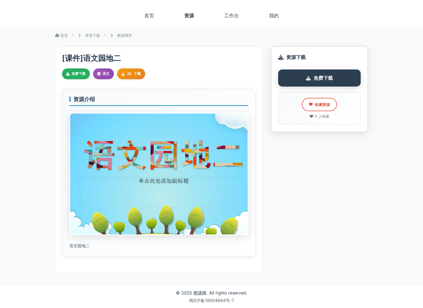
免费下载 (319, 78)
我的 (274, 15)
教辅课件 (124, 35)
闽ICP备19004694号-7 (211, 300)
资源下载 (92, 35)
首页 (149, 15)
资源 (189, 15)
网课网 (199, 293)
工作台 (231, 15)
